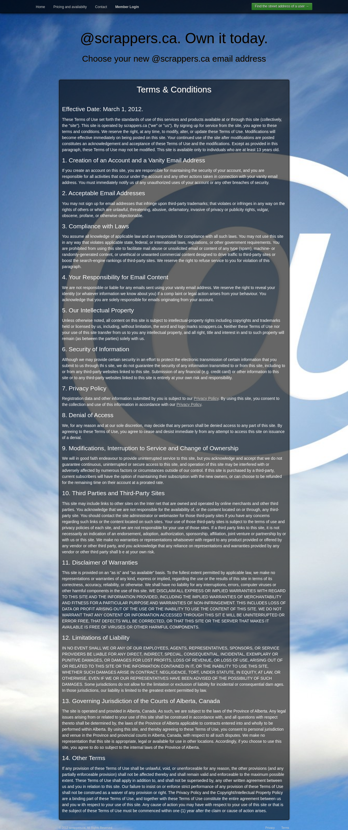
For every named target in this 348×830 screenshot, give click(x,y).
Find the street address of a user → (282, 6)
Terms (285, 827)
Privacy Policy (206, 398)
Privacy (270, 827)
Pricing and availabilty (70, 7)
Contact (101, 7)
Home (40, 7)
